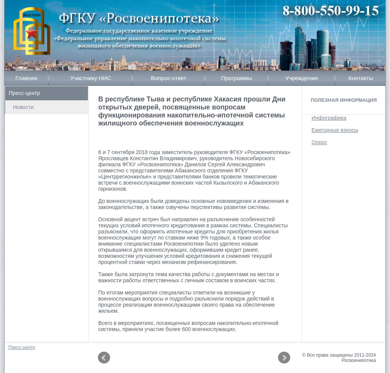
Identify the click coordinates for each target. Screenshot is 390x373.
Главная (26, 78)
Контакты (360, 78)
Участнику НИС (90, 78)
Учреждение (301, 78)
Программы (236, 78)
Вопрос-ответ (168, 78)
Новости (23, 107)
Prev (104, 358)
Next (284, 358)
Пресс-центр (24, 93)
